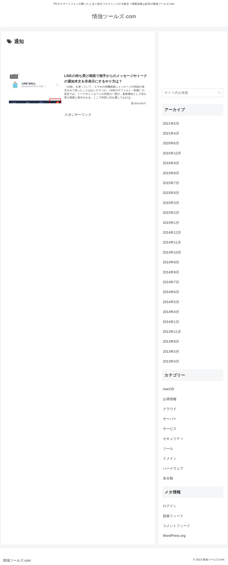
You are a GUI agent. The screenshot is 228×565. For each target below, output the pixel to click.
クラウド (169, 409)
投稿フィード (173, 516)
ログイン (169, 506)
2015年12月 (172, 153)
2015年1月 (171, 223)
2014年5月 (171, 302)
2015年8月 (171, 173)
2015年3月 (171, 203)
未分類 (168, 478)
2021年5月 (171, 123)
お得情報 (169, 399)
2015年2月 (171, 213)
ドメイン (169, 458)
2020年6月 (171, 143)
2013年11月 (172, 332)
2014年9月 (171, 262)
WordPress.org (174, 536)
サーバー (169, 419)
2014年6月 (171, 292)
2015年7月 (171, 183)
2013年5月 (171, 351)
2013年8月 (171, 341)
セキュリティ (173, 438)
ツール (168, 449)
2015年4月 (171, 193)
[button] (219, 92)
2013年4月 (171, 361)
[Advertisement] (78, 56)
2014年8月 (171, 272)
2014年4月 (171, 312)
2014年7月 (171, 282)
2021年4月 (171, 133)
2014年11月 (172, 242)
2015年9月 (171, 163)
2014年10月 (172, 252)
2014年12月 (172, 232)
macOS (168, 389)
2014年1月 (171, 322)
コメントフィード (176, 526)
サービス (169, 429)
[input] (192, 93)
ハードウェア (173, 468)
